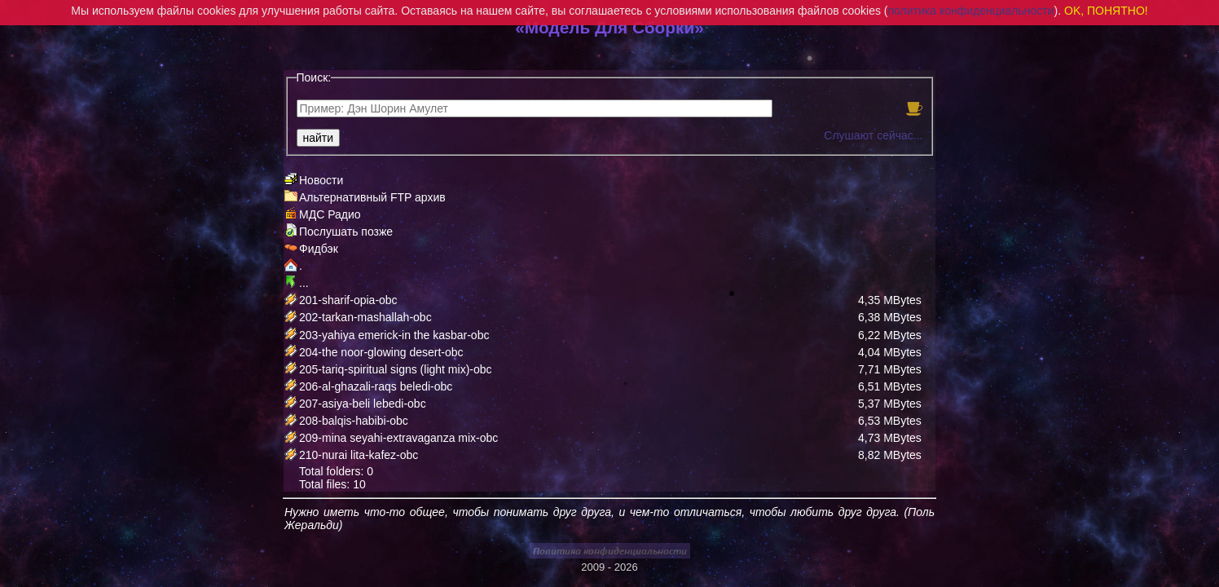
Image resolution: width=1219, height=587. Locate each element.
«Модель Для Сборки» (609, 27)
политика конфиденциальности (971, 10)
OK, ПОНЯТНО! (1106, 10)
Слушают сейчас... (873, 135)
